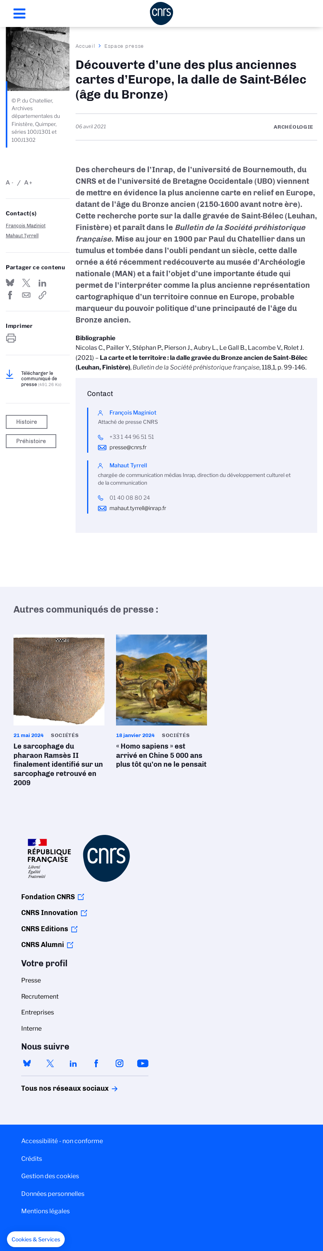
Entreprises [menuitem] (37, 1012)
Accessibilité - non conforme (62, 1141)
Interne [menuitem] (31, 1028)
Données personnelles (52, 1193)
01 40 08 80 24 (129, 497)
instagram (119, 1063)
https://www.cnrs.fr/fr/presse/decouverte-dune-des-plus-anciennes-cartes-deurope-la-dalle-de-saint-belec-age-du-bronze (42, 295)
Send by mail (26, 295)
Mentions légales (45, 1211)
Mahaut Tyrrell (22, 235)
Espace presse (124, 46)
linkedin (73, 1063)
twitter (50, 1063)
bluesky (27, 1063)
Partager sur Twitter (26, 283)
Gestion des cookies (50, 1176)
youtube (142, 1063)
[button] (36, 1239)
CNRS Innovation (49, 912)
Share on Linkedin (42, 283)
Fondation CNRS (48, 897)
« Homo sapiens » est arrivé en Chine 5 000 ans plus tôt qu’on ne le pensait (161, 704)
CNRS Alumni (42, 944)
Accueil (86, 46)
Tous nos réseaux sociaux (51, 1088)
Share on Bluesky (10, 283)
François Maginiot (25, 225)
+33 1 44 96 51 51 (131, 436)
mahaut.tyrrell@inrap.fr (137, 508)
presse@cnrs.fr (127, 447)
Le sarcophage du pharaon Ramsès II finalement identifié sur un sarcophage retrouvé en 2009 (58, 713)
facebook (96, 1063)
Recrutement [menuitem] (40, 996)
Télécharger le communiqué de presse (41, 378)
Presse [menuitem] (31, 980)
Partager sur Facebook (10, 295)
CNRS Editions (44, 929)
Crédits (31, 1158)
